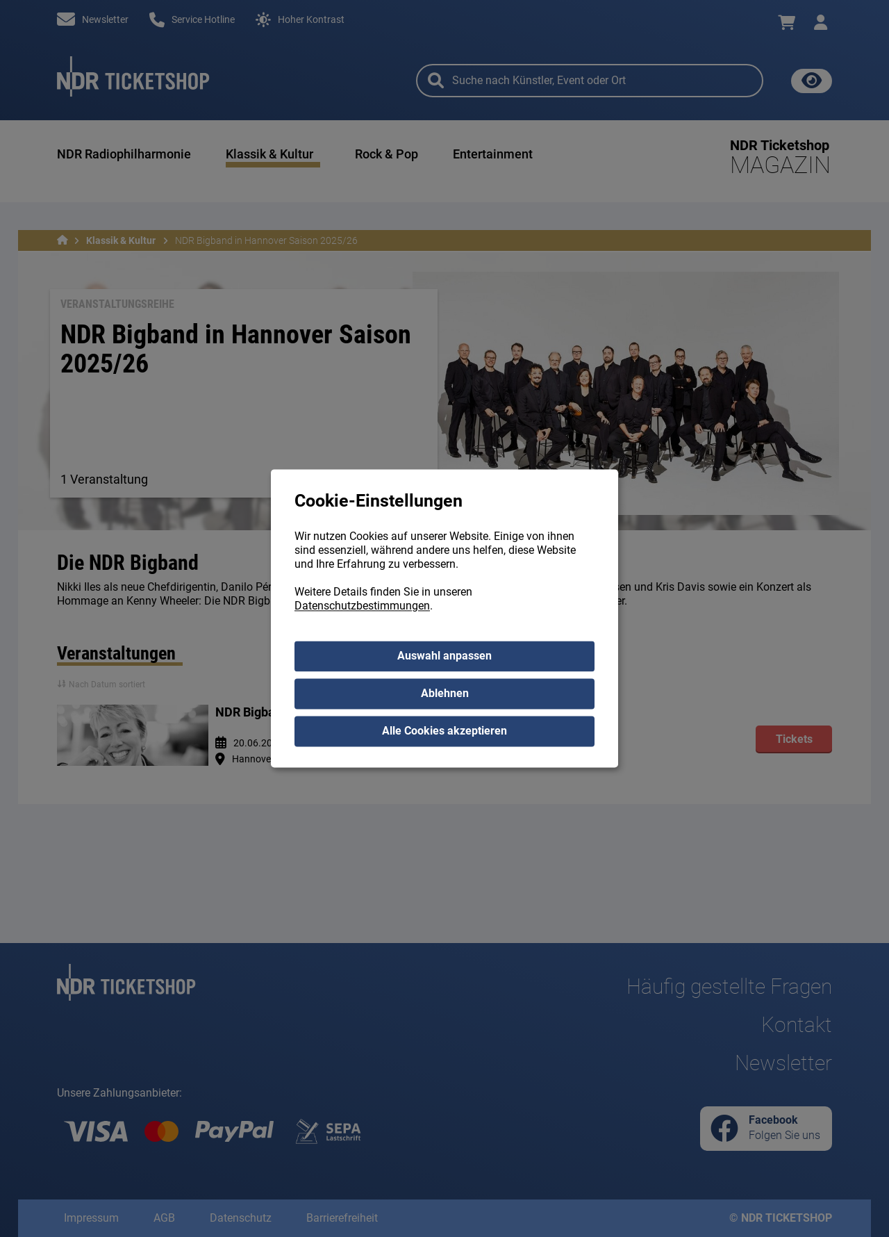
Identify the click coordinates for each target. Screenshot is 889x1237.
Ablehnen (445, 694)
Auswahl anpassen (444, 656)
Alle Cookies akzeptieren (444, 731)
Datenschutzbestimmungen (362, 606)
